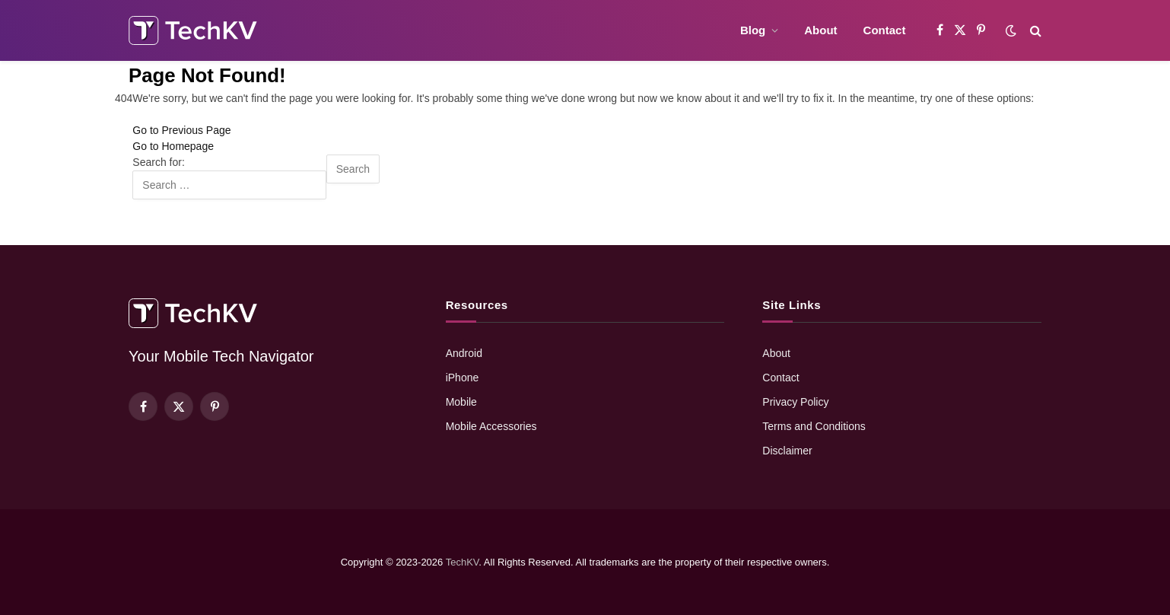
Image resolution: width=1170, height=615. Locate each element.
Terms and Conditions (813, 426)
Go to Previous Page (181, 130)
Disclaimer (787, 451)
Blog (752, 30)
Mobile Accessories (491, 426)
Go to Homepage (173, 146)
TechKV (462, 562)
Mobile (461, 402)
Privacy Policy (795, 402)
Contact (884, 30)
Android (464, 353)
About (820, 30)
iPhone (462, 377)
